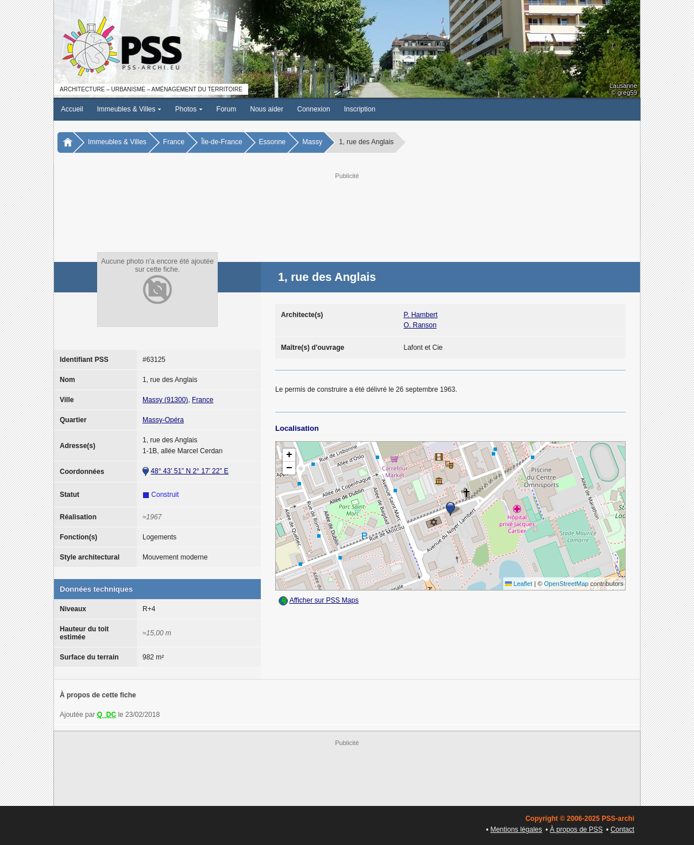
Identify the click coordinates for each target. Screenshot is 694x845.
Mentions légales (516, 829)
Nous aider (266, 109)
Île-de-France (221, 142)
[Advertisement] (347, 207)
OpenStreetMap (566, 583)
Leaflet (519, 583)
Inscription (360, 109)
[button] (450, 509)
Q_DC (106, 715)
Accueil (72, 109)
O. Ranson (420, 325)
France (173, 142)
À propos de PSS (576, 829)
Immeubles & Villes (129, 109)
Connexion (313, 109)
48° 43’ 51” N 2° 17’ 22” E (189, 471)
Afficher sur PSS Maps (324, 600)
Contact (622, 829)
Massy (312, 142)
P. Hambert (421, 315)
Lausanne (623, 85)
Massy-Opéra (163, 420)
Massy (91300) (165, 400)
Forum (227, 109)
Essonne (272, 142)
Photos (189, 109)
